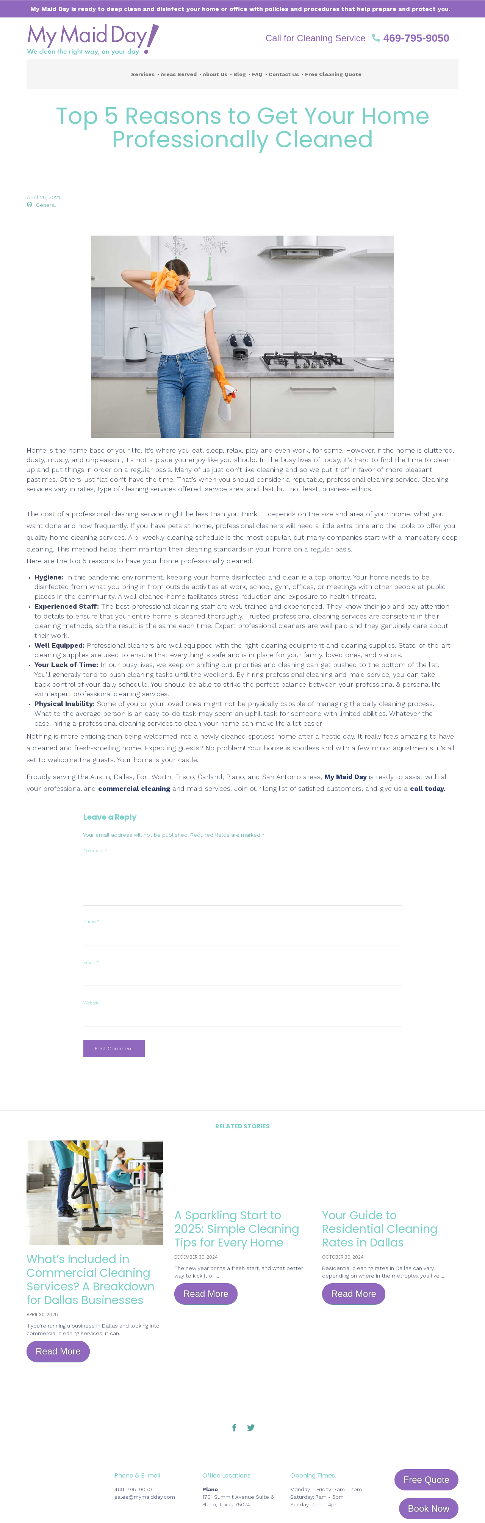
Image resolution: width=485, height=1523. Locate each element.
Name (91, 921)
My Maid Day (345, 777)
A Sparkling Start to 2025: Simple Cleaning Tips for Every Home (237, 1229)
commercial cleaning (134, 788)
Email (91, 962)
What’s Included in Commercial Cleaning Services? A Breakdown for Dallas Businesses (91, 1279)
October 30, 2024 (343, 1257)
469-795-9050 (133, 1489)
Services (143, 74)
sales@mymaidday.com (144, 1497)
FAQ (257, 74)
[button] (357, 38)
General (46, 205)
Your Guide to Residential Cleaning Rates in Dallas (380, 1229)
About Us (215, 74)
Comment (95, 850)
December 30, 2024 (196, 1257)
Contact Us (284, 74)
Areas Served (179, 74)
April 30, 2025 (42, 1314)
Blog (239, 74)
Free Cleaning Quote (333, 74)
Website (91, 1003)
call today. (428, 788)
